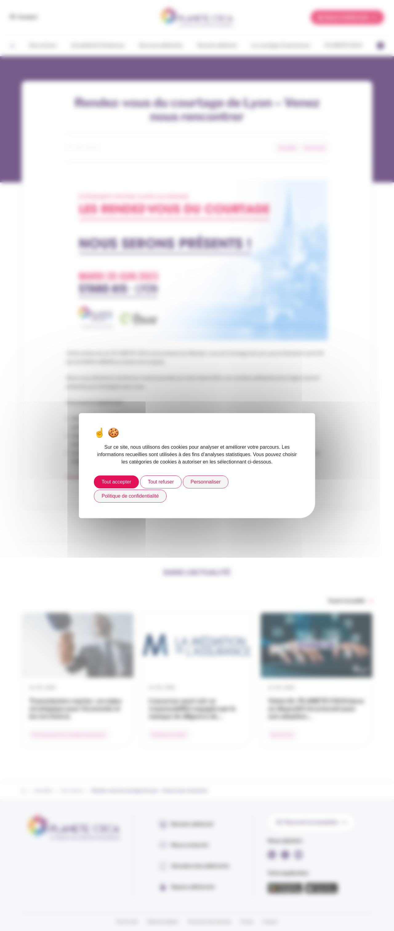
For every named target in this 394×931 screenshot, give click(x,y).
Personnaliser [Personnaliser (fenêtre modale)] (206, 481)
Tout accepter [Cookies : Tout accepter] (116, 481)
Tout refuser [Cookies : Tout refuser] (161, 481)
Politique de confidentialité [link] (130, 496)
